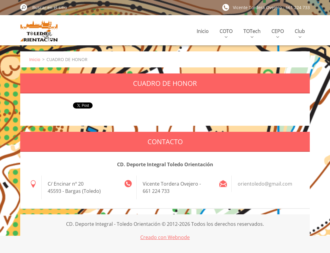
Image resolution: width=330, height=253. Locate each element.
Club (299, 33)
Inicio (203, 31)
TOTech (252, 33)
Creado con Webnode (165, 237)
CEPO (277, 33)
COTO (226, 33)
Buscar (23, 7)
